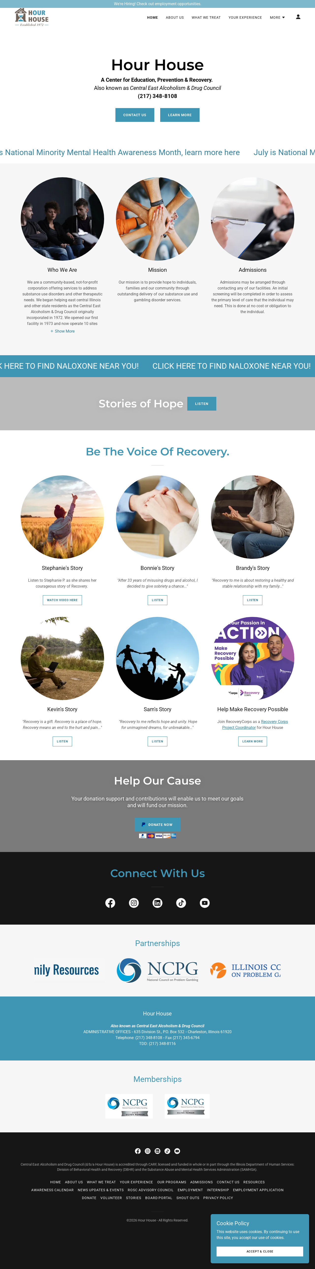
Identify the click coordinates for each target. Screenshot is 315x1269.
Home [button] (55, 1182)
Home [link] (152, 26)
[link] (32, 24)
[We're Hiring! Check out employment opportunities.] (157, 4)
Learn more (252, 741)
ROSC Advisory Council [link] (151, 1190)
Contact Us (135, 115)
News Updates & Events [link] (101, 1190)
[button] (277, 26)
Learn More (180, 115)
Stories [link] (133, 1198)
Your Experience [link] (245, 26)
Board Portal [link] (159, 1198)
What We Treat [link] (206, 26)
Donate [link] (89, 1198)
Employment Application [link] (258, 1190)
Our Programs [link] (172, 1182)
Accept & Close (260, 1251)
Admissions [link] (201, 1182)
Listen (201, 404)
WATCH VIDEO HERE (62, 600)
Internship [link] (218, 1190)
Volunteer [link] (111, 1198)
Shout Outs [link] (187, 1198)
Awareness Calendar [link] (52, 1190)
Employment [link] (190, 1190)
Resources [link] (254, 1182)
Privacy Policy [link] (218, 1198)
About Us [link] (175, 26)
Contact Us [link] (228, 1182)
